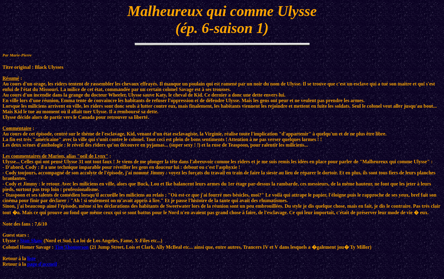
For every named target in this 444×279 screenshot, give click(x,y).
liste (31, 258)
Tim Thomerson (71, 247)
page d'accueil (42, 264)
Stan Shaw (31, 240)
